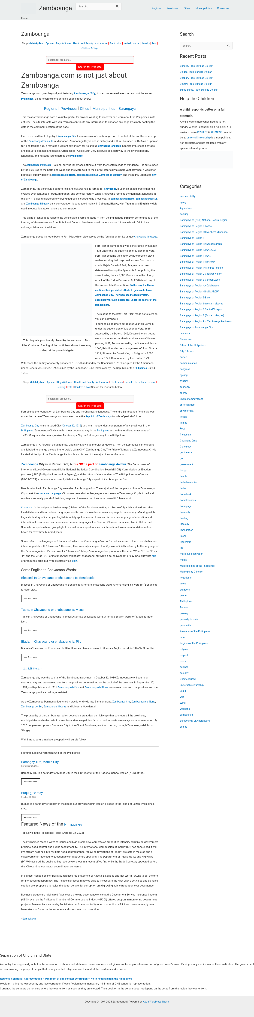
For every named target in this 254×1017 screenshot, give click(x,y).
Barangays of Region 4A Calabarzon (201, 285)
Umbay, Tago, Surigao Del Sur (197, 84)
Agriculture (186, 208)
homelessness (188, 504)
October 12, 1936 (74, 431)
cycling (184, 379)
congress (185, 373)
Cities (186, 8)
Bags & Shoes (66, 43)
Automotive (106, 43)
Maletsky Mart (37, 43)
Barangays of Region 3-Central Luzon (201, 280)
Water (183, 707)
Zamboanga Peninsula (42, 141)
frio (154, 561)
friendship (186, 439)
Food (183, 433)
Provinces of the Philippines (196, 635)
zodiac (184, 731)
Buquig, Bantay (32, 799)
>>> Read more (31, 604)
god (182, 462)
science (184, 671)
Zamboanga (55, 8)
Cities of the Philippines (194, 349)
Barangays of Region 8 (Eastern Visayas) (204, 315)
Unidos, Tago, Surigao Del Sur (197, 72)
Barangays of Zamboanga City (197, 331)
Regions (156, 8)
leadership (186, 546)
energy (184, 397)
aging (183, 202)
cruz (74, 566)
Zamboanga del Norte (99, 693)
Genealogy (186, 450)
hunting (184, 522)
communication (189, 367)
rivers (183, 665)
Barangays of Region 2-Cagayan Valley (202, 274)
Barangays (133, 108)
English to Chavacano (192, 403)
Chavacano (223, 8)
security (184, 677)
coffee (184, 361)
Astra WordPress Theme (156, 1001)
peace (183, 599)
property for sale (189, 623)
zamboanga (187, 719)
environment (187, 415)
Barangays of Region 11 (194, 238)
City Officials (187, 355)
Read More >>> (31, 788)
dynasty (184, 385)
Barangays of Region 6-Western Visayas (203, 304)
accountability (188, 196)
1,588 (31, 675)
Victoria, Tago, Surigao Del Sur (197, 66)
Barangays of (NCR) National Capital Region (205, 220)
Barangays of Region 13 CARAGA (199, 250)
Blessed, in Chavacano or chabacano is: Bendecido (61, 583)
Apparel (51, 43)
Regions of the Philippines (195, 647)
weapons (185, 713)
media (183, 564)
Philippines (27, 99)
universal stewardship (192, 689)
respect (184, 659)
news (183, 587)
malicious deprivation (192, 558)
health (183, 480)
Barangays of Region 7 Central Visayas (202, 309)
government (187, 468)
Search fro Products (89, 411)
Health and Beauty (87, 43)
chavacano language (50, 499)
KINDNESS (217, 132)
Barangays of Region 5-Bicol (196, 298)
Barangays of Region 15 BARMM (199, 262)
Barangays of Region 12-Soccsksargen (202, 244)
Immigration (187, 534)
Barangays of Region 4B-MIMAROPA (201, 291)
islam (183, 540)
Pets (80, 48)
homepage (186, 510)
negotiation (186, 582)
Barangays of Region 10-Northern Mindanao (205, 232)
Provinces (172, 8)
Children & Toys (94, 48)
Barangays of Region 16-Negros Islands (203, 268)
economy (185, 391)
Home (143, 43)
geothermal (186, 456)
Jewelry (153, 43)
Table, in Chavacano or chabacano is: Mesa (55, 615)
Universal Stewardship (204, 138)
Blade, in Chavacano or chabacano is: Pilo (53, 647)
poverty (184, 617)
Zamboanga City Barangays (196, 725)
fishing (184, 427)
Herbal (134, 43)
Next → (39, 675)
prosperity (186, 629)
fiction (183, 421)
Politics (184, 611)
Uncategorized (188, 683)
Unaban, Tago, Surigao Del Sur (197, 78)
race (182, 641)
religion (184, 653)
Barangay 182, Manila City (41, 768)
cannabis (185, 337)
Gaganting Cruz (189, 444)
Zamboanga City (30, 431)
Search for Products (90, 67)
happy (183, 474)
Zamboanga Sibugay (65, 712)
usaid (183, 695)
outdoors (185, 593)
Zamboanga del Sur (112, 470)
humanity (185, 516)
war (182, 701)
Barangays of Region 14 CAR (196, 256)
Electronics (121, 43)
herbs (183, 492)
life (181, 552)
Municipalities (203, 8)
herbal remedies (189, 486)
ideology (185, 528)
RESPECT (202, 132)
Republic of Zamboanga (100, 422)
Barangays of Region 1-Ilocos (197, 226)
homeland (186, 498)
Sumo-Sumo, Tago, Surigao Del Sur (200, 90)
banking (184, 214)
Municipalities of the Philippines (198, 570)
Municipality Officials (192, 576)
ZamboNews (30, 925)
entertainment (188, 409)
